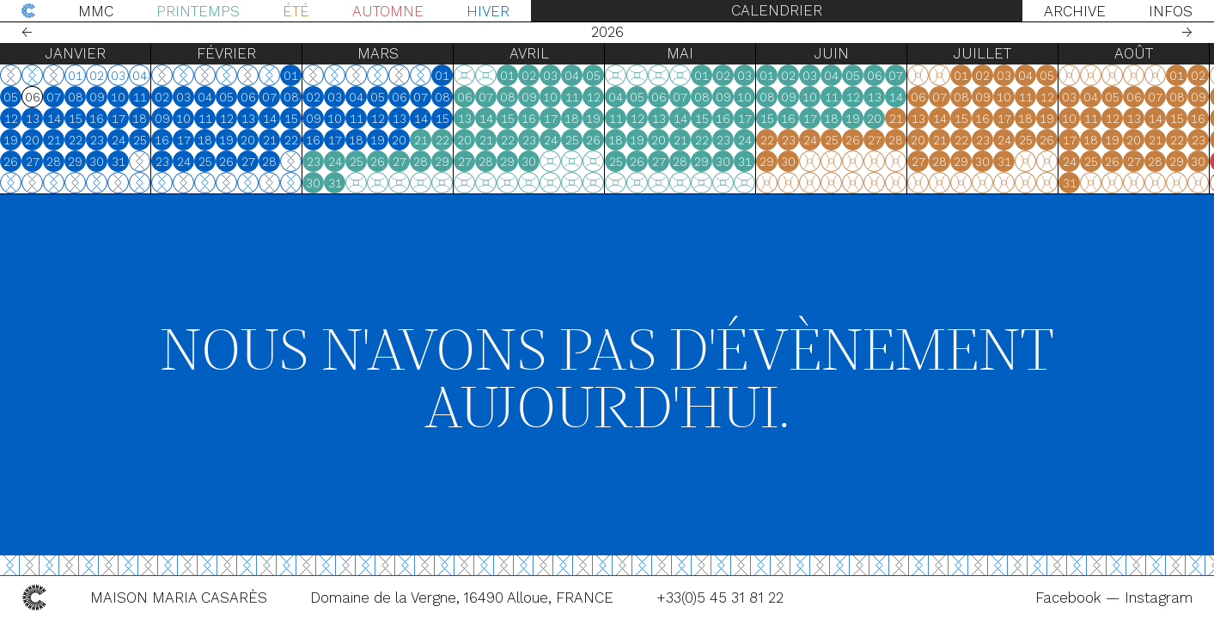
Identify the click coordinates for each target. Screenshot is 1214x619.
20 (32, 140)
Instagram (1159, 597)
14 (54, 119)
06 (248, 97)
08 (75, 97)
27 (33, 162)
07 (53, 97)
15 (75, 119)
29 (75, 162)
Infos (1171, 11)
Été (296, 11)
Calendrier (776, 10)
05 (10, 97)
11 (140, 97)
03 (183, 97)
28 (53, 162)
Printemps (198, 11)
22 (75, 140)
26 (10, 162)
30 (96, 162)
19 (10, 140)
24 (118, 140)
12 (11, 119)
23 (97, 140)
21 (54, 140)
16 (96, 119)
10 (118, 97)
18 (139, 119)
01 (291, 76)
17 (118, 119)
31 (118, 162)
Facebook (1070, 597)
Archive (1075, 11)
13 (33, 119)
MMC (95, 11)
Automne (388, 11)
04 (205, 97)
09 (97, 97)
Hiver (488, 11)
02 (162, 97)
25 (140, 140)
